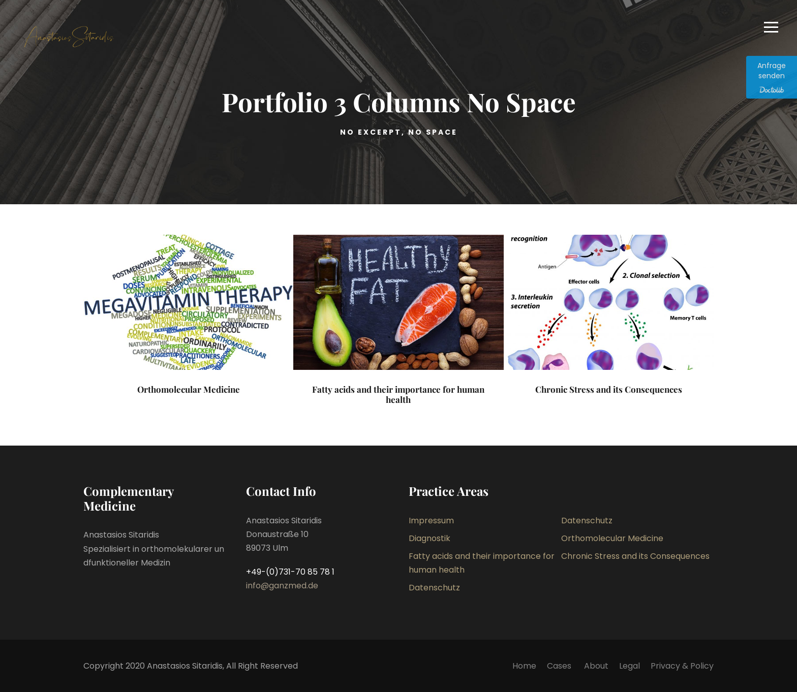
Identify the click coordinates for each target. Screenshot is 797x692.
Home (524, 666)
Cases (560, 666)
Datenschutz (586, 520)
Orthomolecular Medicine (188, 389)
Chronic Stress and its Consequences (608, 389)
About (596, 666)
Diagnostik (429, 538)
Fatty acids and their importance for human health (398, 394)
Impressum (431, 520)
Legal (629, 666)
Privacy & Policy (682, 666)
